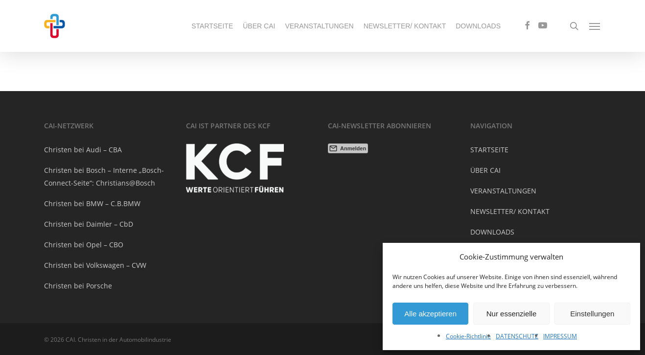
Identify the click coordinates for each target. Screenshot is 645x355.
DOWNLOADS (492, 232)
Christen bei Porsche (78, 285)
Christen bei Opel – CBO (83, 244)
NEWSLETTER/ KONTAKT (510, 211)
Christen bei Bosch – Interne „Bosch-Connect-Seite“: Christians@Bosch (104, 177)
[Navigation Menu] (595, 26)
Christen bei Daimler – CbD (88, 224)
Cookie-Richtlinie (468, 336)
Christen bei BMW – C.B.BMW (92, 203)
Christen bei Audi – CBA (83, 149)
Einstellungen (592, 313)
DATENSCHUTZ (517, 336)
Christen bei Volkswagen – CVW (95, 265)
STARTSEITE (489, 149)
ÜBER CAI (485, 170)
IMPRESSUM (560, 336)
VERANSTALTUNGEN (503, 190)
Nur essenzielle (511, 313)
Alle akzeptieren (430, 313)
